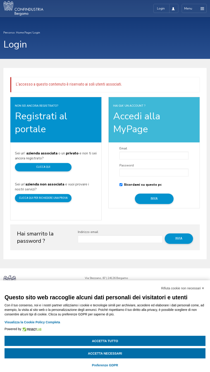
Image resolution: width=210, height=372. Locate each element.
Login (36, 32)
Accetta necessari (105, 353)
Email (123, 148)
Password (126, 165)
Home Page (23, 32)
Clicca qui (43, 166)
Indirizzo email (88, 232)
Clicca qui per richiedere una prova (43, 197)
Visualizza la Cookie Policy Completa (32, 322)
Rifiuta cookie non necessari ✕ (182, 288)
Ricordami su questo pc (140, 185)
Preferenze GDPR (105, 365)
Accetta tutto (105, 341)
